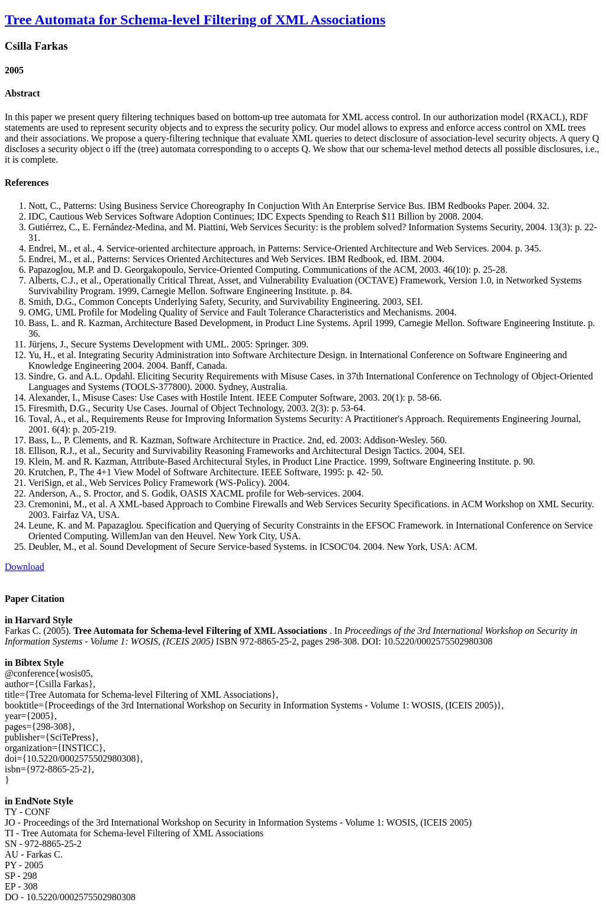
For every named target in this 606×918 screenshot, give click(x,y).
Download (24, 567)
